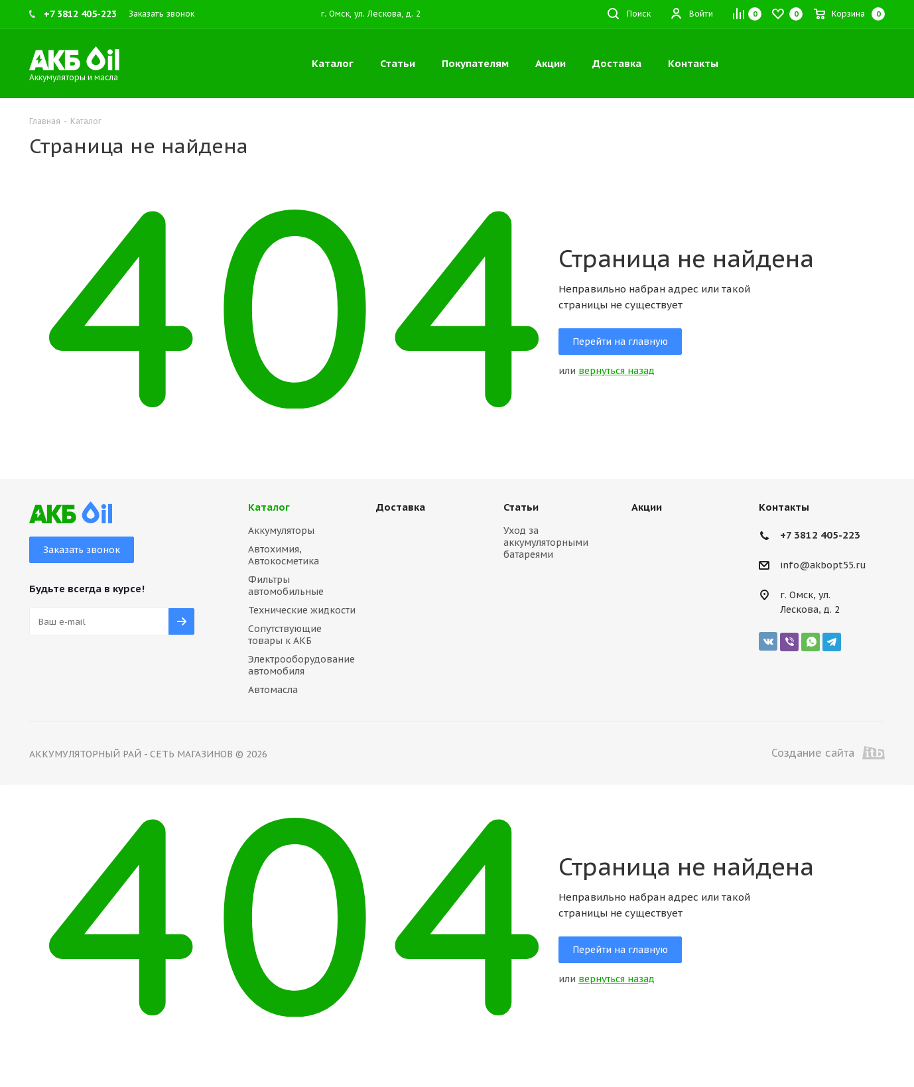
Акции (646, 507)
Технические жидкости (302, 610)
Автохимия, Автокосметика (283, 555)
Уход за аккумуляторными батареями (545, 542)
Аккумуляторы (281, 531)
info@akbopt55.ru (823, 566)
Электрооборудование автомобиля (301, 665)
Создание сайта (828, 752)
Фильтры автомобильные (286, 586)
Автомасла (273, 690)
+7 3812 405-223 (820, 535)
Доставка (400, 507)
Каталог (269, 507)
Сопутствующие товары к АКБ (285, 635)
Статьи (521, 507)
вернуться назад (616, 371)
